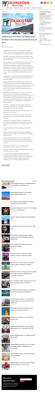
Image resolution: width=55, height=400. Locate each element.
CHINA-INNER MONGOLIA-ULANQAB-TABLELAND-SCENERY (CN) (45, 23)
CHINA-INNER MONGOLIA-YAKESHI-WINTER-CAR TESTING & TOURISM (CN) (45, 18)
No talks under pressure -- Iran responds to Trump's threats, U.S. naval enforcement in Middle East (22, 300)
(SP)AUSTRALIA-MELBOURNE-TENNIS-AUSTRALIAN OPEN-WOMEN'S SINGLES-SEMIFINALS (22, 237)
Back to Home (4, 11)
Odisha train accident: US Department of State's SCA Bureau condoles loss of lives (19, 40)
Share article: (6, 165)
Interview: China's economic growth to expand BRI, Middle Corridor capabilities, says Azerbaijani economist (23, 273)
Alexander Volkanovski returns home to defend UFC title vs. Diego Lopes (45, 34)
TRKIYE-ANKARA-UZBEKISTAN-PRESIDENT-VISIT (45, 40)
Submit (22, 381)
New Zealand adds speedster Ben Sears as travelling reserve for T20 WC (46, 29)
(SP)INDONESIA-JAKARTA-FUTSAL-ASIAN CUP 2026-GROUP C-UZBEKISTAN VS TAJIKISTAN (22, 346)
